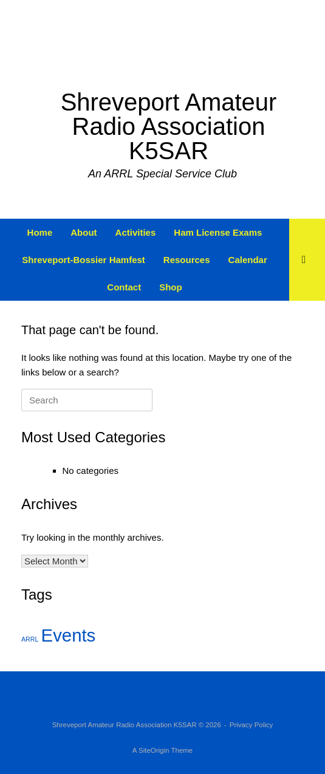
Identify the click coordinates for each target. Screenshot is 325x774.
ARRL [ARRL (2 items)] (29, 639)
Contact (124, 287)
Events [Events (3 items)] (68, 635)
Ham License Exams (218, 232)
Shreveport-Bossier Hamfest (83, 260)
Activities (135, 232)
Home (40, 232)
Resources (186, 260)
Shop (170, 287)
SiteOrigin (154, 750)
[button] (307, 260)
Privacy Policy (251, 724)
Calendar (247, 260)
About (83, 232)
